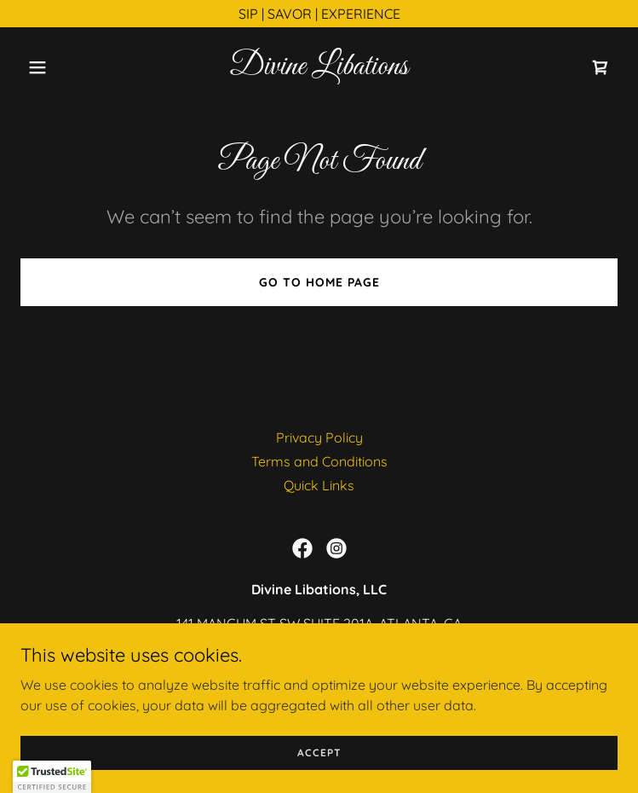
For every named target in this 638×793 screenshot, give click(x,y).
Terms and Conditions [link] (319, 461)
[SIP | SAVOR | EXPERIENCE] (319, 13)
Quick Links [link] (319, 485)
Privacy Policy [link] (319, 437)
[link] (319, 69)
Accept (319, 752)
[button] (65, 67)
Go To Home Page (319, 282)
